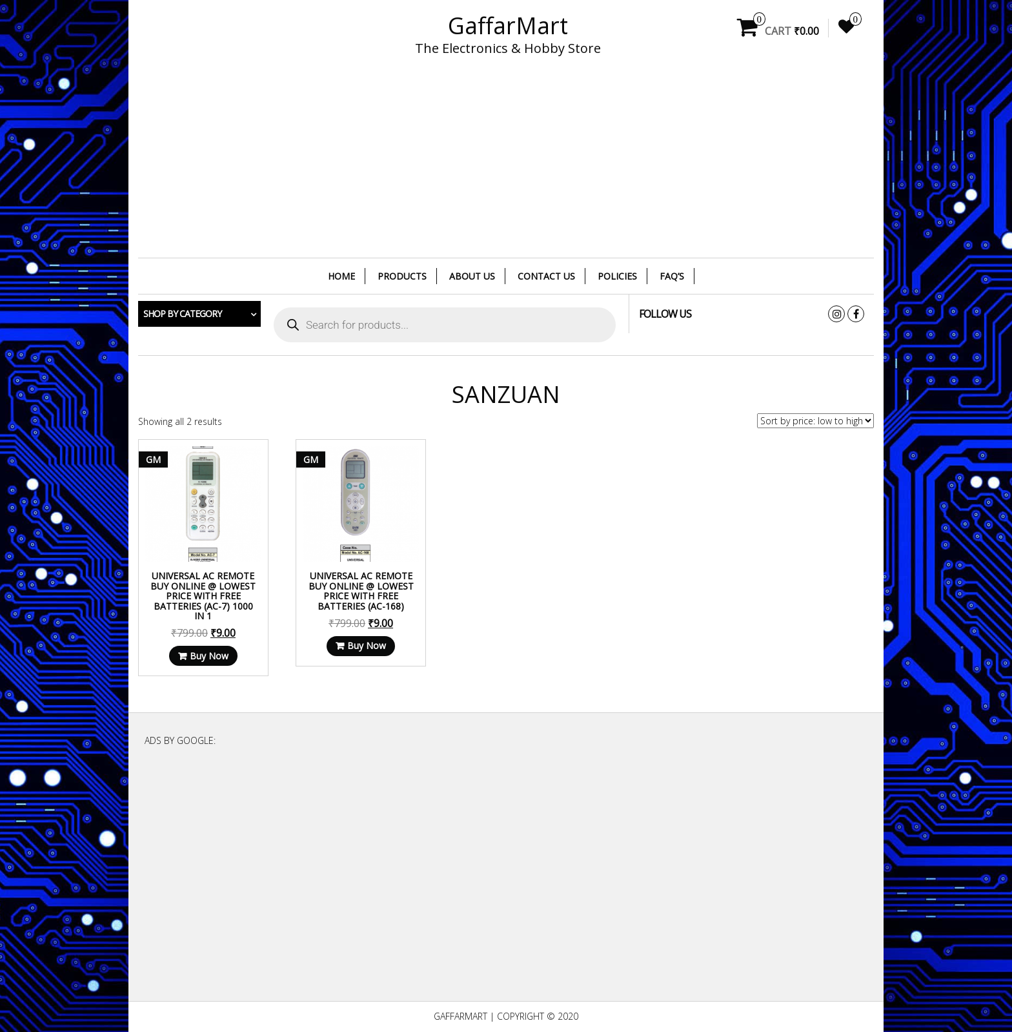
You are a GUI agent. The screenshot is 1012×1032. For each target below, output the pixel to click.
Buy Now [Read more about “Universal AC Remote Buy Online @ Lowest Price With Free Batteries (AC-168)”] (358, 650)
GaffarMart (508, 25)
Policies (617, 276)
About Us (472, 276)
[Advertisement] (506, 164)
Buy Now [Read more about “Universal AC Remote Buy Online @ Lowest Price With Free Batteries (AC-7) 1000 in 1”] (206, 650)
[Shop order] (815, 420)
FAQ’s (672, 276)
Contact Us (546, 276)
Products (402, 276)
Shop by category (182, 313)
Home (341, 276)
